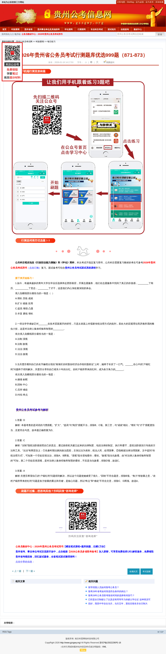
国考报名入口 (8, 34)
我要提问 (110, 62)
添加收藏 (159, 2)
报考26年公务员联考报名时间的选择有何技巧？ (111, 595)
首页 (4, 29)
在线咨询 (125, 29)
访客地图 (121, 2)
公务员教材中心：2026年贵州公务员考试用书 (42, 34)
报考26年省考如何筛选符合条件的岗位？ (108, 591)
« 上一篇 (16, 571)
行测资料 (82, 29)
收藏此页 (133, 571)
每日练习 (51, 41)
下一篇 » (30, 571)
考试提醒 (147, 571)
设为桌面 (140, 2)
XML (104, 647)
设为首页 (150, 2)
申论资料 (69, 29)
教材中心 (138, 29)
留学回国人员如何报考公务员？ (103, 587)
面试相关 (112, 29)
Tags (9, 632)
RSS (5, 632)
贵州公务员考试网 (24, 41)
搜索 (160, 34)
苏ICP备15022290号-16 (110, 642)
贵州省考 (28, 29)
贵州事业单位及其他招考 (48, 29)
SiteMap (130, 2)
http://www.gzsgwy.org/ (70, 642)
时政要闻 (15, 29)
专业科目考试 (97, 29)
